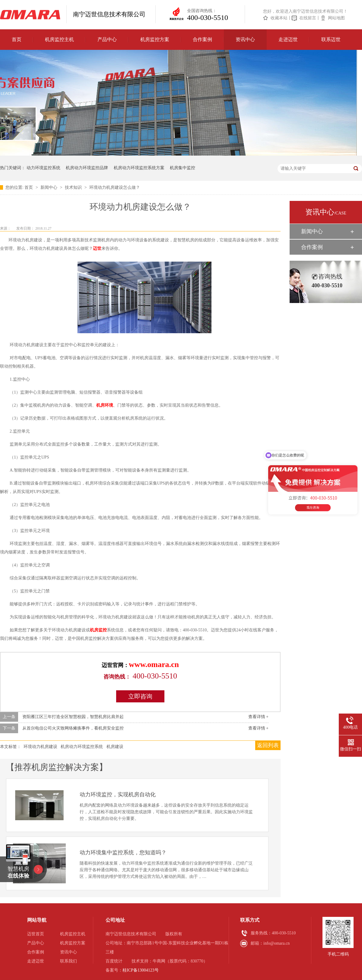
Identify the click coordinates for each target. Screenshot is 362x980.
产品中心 (107, 39)
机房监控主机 (59, 39)
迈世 (97, 248)
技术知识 (74, 187)
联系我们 (68, 961)
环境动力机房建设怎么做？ (114, 187)
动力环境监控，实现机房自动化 (118, 794)
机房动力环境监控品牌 (87, 168)
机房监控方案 (154, 39)
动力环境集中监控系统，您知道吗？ (123, 852)
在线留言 (307, 18)
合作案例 (202, 39)
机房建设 (114, 746)
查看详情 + (258, 716)
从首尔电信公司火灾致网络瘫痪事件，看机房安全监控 (73, 728)
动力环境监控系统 (43, 168)
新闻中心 (49, 187)
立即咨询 (140, 696)
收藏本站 (279, 18)
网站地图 (336, 18)
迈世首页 (35, 934)
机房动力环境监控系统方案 (139, 168)
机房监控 (98, 630)
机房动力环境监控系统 (82, 746)
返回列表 (268, 745)
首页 (16, 39)
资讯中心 (245, 39)
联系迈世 (331, 39)
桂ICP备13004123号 (140, 970)
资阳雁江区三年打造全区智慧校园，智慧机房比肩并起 (73, 716)
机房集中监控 (182, 168)
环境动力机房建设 (40, 746)
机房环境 (104, 405)
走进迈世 (288, 39)
